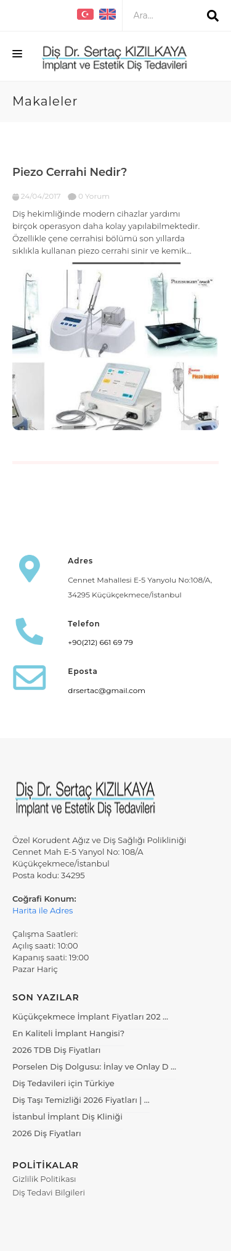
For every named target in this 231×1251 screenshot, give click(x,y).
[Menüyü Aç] (17, 56)
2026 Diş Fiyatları (46, 1133)
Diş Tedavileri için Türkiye (63, 1083)
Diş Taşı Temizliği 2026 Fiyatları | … (81, 1100)
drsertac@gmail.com (106, 690)
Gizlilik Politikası (44, 1179)
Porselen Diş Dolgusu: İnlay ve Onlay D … (94, 1066)
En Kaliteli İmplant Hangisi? (68, 1033)
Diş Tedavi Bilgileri (48, 1192)
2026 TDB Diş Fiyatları (56, 1050)
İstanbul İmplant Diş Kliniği (67, 1116)
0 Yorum (89, 196)
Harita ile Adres (42, 910)
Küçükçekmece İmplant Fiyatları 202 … (90, 1016)
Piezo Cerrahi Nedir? (69, 172)
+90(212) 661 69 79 (100, 642)
